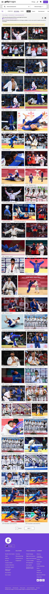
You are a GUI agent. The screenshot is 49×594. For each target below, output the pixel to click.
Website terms (8, 587)
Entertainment (41, 11)
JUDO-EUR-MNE (6, 149)
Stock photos (8, 572)
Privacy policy (22, 587)
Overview (18, 554)
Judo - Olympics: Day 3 (7, 41)
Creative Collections (9, 564)
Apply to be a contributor (8, 570)
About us (39, 554)
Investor (38, 563)
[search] (5, 6)
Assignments (18, 560)
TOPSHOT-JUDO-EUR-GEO (24, 132)
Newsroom (39, 561)
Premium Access (19, 558)
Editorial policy (15, 587)
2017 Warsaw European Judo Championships (35, 330)
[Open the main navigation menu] (2, 2)
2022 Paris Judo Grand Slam (8, 238)
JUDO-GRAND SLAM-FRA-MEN (9, 202)
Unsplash (39, 570)
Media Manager (29, 554)
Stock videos (8, 574)
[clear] (29, 6)
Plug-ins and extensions (31, 558)
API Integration (29, 562)
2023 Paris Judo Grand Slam (18, 41)
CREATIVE (10, 11)
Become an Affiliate (41, 574)
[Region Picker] (10, 546)
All (28, 11)
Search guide (29, 564)
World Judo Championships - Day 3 (9, 330)
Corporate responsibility (40, 557)
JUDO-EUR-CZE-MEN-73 (20, 221)
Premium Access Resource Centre (29, 567)
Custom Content (8, 562)
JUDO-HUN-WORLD (30, 202)
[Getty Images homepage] (10, 2)
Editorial (7, 558)
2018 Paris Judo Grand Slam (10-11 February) (36, 402)
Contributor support (9, 567)
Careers (38, 559)
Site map (38, 587)
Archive (6, 560)
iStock (38, 568)
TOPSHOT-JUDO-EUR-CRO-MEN (10, 167)
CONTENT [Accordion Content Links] (7, 550)
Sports (33, 11)
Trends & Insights (30, 560)
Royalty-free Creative (10, 554)
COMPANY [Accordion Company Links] (39, 550)
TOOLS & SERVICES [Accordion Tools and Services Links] (30, 550)
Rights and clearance (30, 556)
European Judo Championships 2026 (35, 349)
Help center (39, 577)
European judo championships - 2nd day (33, 453)
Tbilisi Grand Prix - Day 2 (31, 384)
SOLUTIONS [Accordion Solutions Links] (19, 550)
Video (6, 556)
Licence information (31, 587)
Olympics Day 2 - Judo (30, 274)
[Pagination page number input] (17, 528)
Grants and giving (40, 566)
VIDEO (22, 11)
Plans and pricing (19, 556)
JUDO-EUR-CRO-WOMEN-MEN (9, 366)
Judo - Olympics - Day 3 (7, 256)
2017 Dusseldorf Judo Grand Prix (9, 471)
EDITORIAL (16, 11)
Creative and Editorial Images (37, 24)
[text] (17, 6)
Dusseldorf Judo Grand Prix (8, 274)
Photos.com (39, 572)
